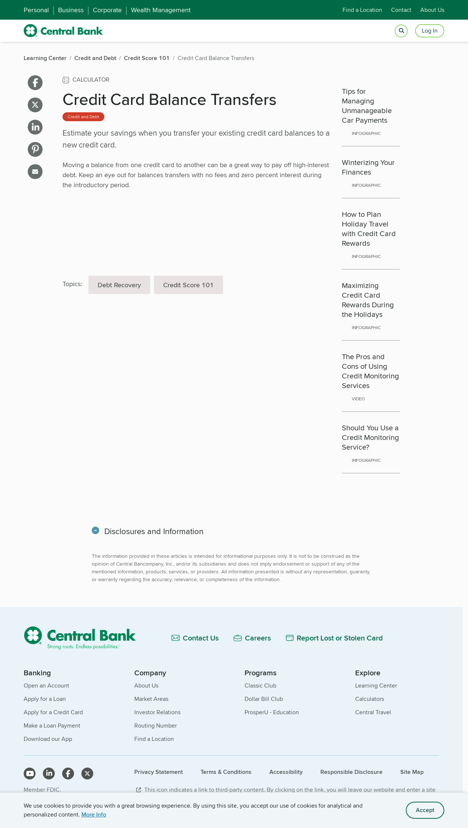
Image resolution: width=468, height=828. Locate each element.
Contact (401, 10)
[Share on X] (35, 104)
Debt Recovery (119, 284)
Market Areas (151, 699)
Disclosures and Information (154, 531)
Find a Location (362, 10)
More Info (93, 814)
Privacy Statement (158, 772)
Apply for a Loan (45, 699)
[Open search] (401, 30)
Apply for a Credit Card (53, 712)
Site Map (412, 772)
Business (71, 10)
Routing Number (155, 725)
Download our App (48, 739)
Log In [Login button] (430, 30)
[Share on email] (35, 171)
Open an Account (46, 685)
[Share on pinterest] (35, 149)
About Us (432, 10)
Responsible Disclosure (351, 772)
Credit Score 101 (188, 284)
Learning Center (376, 685)
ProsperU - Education (272, 712)
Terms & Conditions (226, 772)
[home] (63, 30)
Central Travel (373, 712)
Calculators (369, 699)
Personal (36, 10)
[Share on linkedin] (35, 127)
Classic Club (260, 685)
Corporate (107, 10)
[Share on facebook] (35, 82)
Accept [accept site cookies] (425, 810)
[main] (231, 359)
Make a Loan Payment (52, 725)
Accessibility (286, 772)
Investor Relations (157, 712)
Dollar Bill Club (264, 699)
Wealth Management (161, 10)
